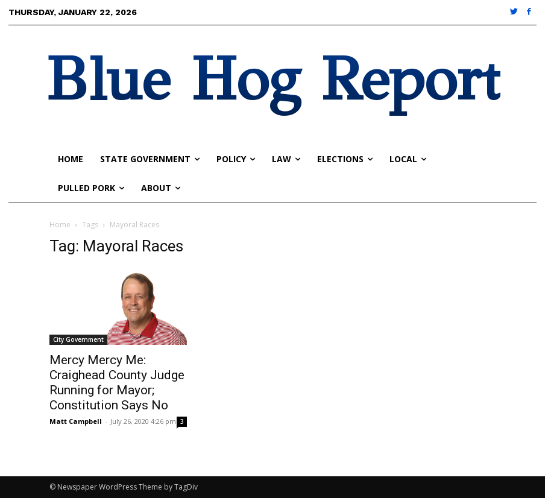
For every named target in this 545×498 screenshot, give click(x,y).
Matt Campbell (75, 421)
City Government (78, 339)
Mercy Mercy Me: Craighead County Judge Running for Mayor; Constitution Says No (116, 382)
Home (60, 224)
